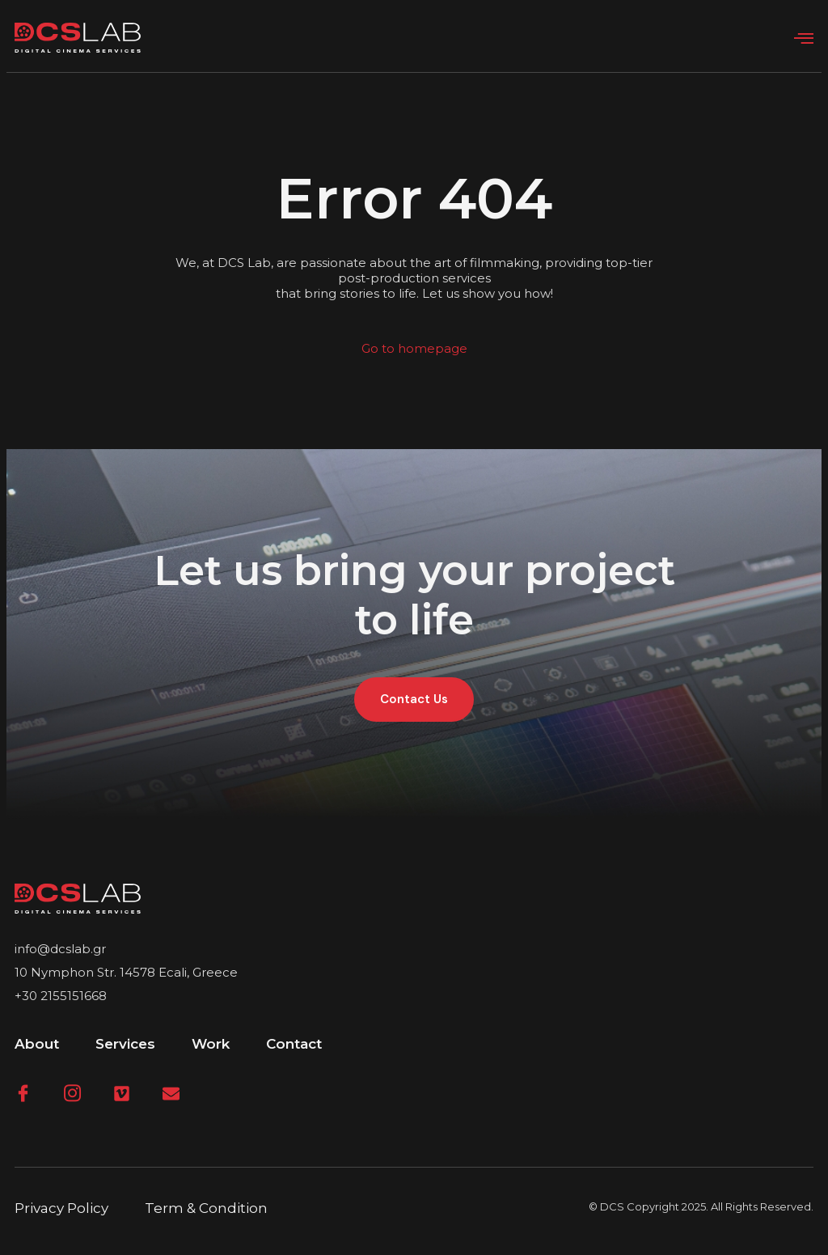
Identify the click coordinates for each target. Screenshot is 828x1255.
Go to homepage (414, 348)
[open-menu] (803, 38)
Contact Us (414, 699)
